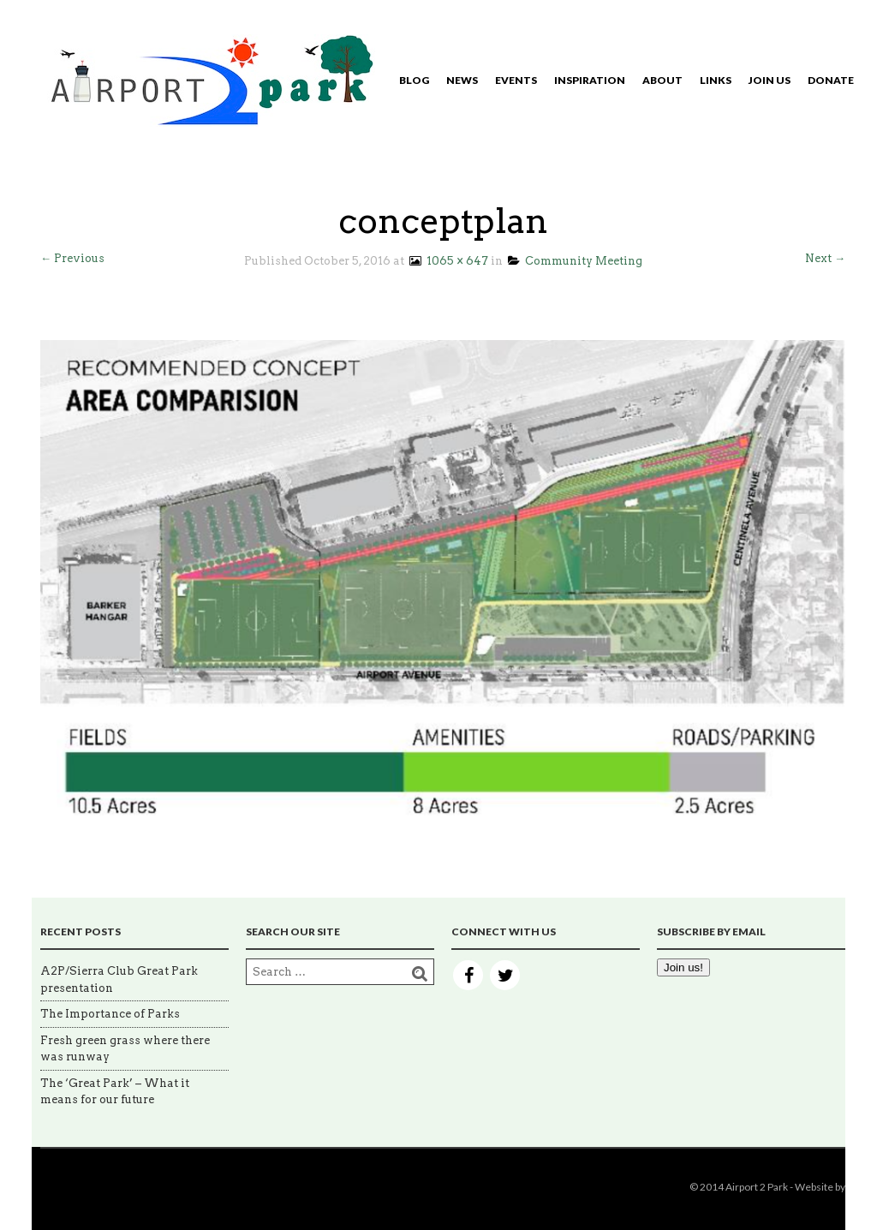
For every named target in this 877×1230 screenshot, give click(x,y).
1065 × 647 (447, 260)
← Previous (72, 258)
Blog (414, 80)
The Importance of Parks (110, 1013)
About (662, 80)
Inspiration (589, 80)
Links (715, 80)
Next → (825, 258)
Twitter (505, 975)
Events (516, 80)
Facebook (468, 975)
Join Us (769, 80)
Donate (831, 80)
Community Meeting (575, 260)
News (462, 80)
